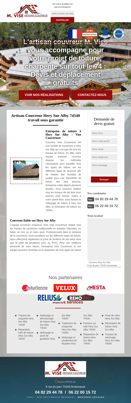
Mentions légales (91, 397)
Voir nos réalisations (44, 95)
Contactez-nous (92, 95)
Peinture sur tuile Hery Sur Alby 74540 (90, 326)
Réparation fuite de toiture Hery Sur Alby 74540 (25, 334)
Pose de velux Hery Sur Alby (112, 317)
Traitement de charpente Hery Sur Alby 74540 (69, 328)
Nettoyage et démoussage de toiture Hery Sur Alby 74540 (48, 321)
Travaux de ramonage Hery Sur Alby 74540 (112, 339)
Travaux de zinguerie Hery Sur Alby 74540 (26, 320)
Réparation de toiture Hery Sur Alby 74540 (90, 339)
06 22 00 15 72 (31, 37)
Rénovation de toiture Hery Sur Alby (112, 326)
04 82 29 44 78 (31, 30)
